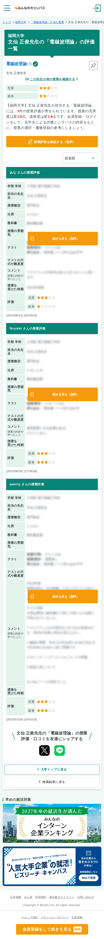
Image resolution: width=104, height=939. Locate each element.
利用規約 (40, 897)
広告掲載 (15, 897)
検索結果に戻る (53, 782)
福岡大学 (20, 22)
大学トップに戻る (54, 769)
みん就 (28, 897)
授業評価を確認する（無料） (55, 142)
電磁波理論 (16, 64)
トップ (7, 22)
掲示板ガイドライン (61, 897)
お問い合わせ (85, 897)
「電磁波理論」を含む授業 (47, 22)
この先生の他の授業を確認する (52, 79)
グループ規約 (29, 917)
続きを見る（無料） (66, 238)
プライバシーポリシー (55, 917)
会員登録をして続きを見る (52, 929)
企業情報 (77, 917)
